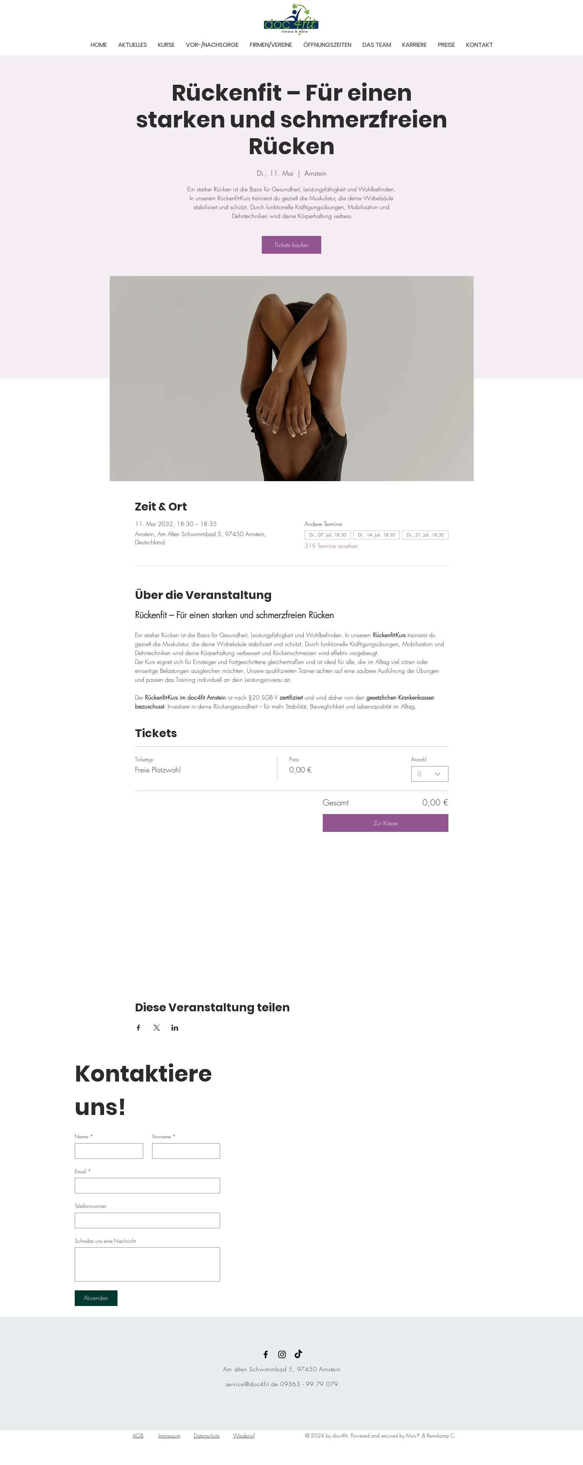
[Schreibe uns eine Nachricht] (147, 1264)
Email (83, 1171)
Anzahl (418, 759)
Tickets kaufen (291, 245)
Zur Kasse (385, 823)
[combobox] (429, 774)
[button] (132, 44)
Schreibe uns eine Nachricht (105, 1240)
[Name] (106, 1151)
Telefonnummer (90, 1205)
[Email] (145, 1185)
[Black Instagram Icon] (282, 1354)
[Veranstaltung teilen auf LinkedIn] (174, 1028)
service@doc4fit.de (252, 1384)
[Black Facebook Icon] (266, 1354)
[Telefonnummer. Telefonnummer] (145, 1220)
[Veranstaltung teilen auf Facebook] (138, 1028)
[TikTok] (298, 1354)
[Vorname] (184, 1151)
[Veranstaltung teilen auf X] (156, 1028)
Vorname (164, 1136)
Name (84, 1136)
